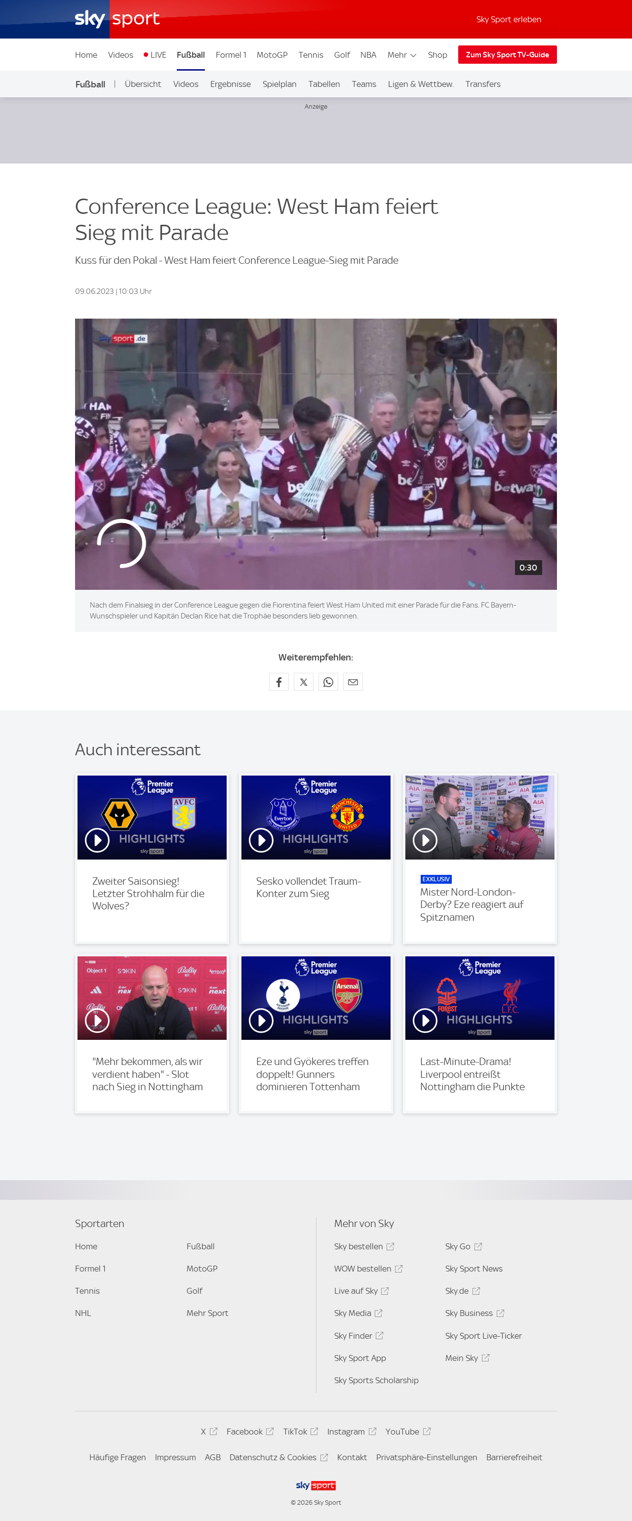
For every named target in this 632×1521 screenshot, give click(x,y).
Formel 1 (231, 55)
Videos (120, 55)
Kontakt (352, 1457)
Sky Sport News (474, 1269)
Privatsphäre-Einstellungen (426, 1457)
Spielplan (280, 84)
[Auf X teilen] (304, 682)
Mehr (403, 55)
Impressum (175, 1457)
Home (86, 55)
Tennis (311, 55)
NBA (368, 55)
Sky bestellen (363, 1248)
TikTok (299, 1433)
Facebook (249, 1433)
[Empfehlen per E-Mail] (353, 682)
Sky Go (462, 1248)
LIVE (158, 55)
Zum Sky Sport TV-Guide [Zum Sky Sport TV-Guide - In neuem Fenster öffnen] (507, 54)
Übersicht (143, 84)
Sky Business (473, 1314)
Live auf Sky (360, 1292)
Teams (364, 84)
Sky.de (461, 1292)
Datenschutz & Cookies (277, 1459)
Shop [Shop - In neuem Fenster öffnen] (437, 55)
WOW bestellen (367, 1270)
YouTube (407, 1433)
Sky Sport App (360, 1358)
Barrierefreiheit (514, 1457)
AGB (213, 1457)
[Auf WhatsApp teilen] (328, 682)
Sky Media (357, 1314)
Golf (342, 55)
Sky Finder (357, 1337)
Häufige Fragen (117, 1457)
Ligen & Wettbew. (421, 84)
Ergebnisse (230, 84)
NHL (83, 1313)
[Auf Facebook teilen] (279, 682)
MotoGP (272, 55)
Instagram (350, 1433)
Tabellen (324, 84)
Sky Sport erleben (509, 19)
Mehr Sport (208, 1313)
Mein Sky (465, 1359)
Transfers (483, 84)
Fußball (191, 55)
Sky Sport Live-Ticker (483, 1336)
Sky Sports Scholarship (376, 1380)
